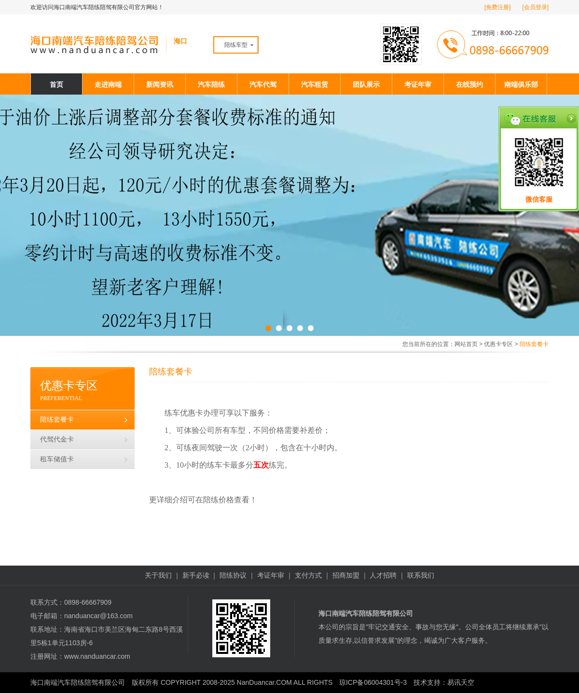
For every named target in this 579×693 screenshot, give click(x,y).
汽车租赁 (314, 84)
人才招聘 (383, 575)
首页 (56, 84)
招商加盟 (345, 575)
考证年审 (417, 84)
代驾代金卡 (57, 439)
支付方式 (308, 575)
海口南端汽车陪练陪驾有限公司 (77, 682)
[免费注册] (497, 7)
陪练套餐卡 (57, 419)
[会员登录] (535, 7)
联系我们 (420, 575)
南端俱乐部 (521, 84)
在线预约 (469, 84)
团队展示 (366, 84)
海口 (180, 41)
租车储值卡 (57, 459)
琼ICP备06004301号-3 (373, 682)
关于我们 (158, 575)
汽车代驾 (262, 84)
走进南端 (108, 84)
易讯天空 (460, 682)
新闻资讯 (159, 84)
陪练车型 (236, 45)
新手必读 (195, 575)
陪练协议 (233, 575)
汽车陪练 (211, 84)
